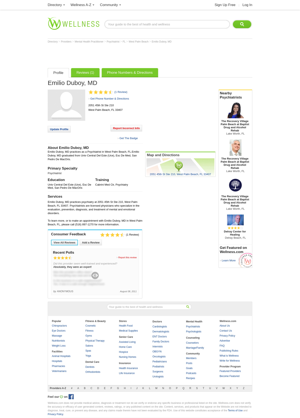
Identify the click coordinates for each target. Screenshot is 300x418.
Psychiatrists (193, 326)
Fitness (89, 330)
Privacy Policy (227, 335)
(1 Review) (120, 92)
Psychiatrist (113, 41)
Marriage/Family (195, 347)
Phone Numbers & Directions (130, 73)
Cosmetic (90, 325)
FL (124, 41)
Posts (189, 363)
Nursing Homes (127, 357)
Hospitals (57, 361)
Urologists (158, 376)
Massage (57, 335)
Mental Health (194, 321)
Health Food (125, 325)
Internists (157, 346)
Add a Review (91, 242)
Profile (58, 73)
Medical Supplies (128, 330)
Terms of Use (235, 410)
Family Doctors (160, 341)
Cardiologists (159, 326)
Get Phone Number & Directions (109, 98)
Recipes (190, 378)
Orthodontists (92, 372)
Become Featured (229, 376)
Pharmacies (58, 366)
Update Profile (59, 129)
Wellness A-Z (81, 5)
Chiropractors (59, 325)
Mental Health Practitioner (89, 41)
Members (191, 358)
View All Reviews (64, 242)
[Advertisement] (123, 54)
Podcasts (191, 373)
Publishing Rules (229, 350)
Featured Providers (230, 371)
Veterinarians (59, 371)
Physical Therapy (95, 340)
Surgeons (157, 371)
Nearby (235, 95)
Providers (66, 41)
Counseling (193, 337)
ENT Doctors (159, 336)
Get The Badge (128, 138)
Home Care (125, 347)
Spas (88, 350)
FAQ (222, 345)
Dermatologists (160, 331)
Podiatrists (158, 366)
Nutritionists (58, 340)
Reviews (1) (85, 72)
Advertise (225, 340)
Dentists (89, 367)
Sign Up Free (225, 5)
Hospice (123, 352)
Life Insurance (127, 373)
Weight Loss (59, 345)
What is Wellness (229, 355)
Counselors (192, 342)
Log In (247, 5)
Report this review (127, 257)
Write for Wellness (230, 360)
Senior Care (126, 337)
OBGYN (156, 351)
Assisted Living (127, 342)
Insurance (125, 363)
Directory (55, 5)
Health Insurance (128, 368)
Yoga (88, 355)
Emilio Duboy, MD (161, 41)
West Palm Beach (139, 41)
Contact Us (226, 330)
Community (109, 5)
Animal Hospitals (61, 356)
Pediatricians (159, 361)
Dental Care (92, 362)
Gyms (88, 335)
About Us (225, 325)
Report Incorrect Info (126, 128)
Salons (89, 345)
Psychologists (193, 331)
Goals (189, 368)
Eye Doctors (58, 330)
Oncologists (159, 356)
